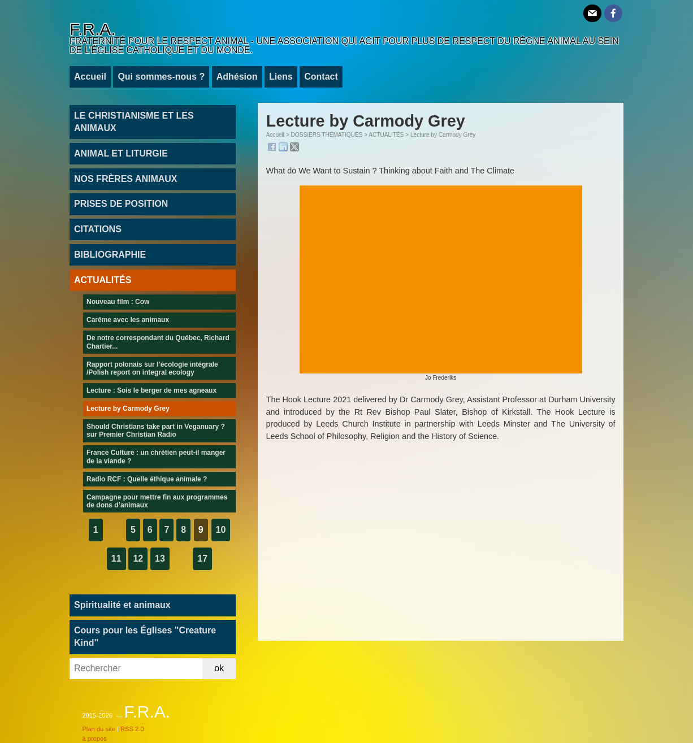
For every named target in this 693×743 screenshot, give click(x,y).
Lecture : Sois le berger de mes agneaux (151, 390)
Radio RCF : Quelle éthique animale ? (146, 479)
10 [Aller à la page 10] (221, 530)
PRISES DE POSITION (121, 203)
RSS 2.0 (132, 728)
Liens (281, 76)
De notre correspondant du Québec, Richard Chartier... (157, 342)
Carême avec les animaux (127, 320)
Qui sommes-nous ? (161, 76)
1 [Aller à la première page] (95, 530)
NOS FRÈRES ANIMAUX (125, 179)
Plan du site (98, 728)
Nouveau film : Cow (117, 302)
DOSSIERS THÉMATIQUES (327, 135)
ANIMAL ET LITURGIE (121, 153)
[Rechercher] (136, 668)
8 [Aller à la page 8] (183, 530)
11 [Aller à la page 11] (116, 558)
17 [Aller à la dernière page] (202, 558)
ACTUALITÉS (386, 135)
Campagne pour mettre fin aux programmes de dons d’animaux (156, 501)
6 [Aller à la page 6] (150, 530)
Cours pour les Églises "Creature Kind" (145, 636)
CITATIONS (98, 229)
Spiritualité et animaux (122, 605)
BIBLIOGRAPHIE (110, 254)
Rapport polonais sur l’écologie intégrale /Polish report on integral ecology (152, 368)
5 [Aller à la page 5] (133, 530)
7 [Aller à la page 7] (166, 530)
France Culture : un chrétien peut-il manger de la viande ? (156, 456)
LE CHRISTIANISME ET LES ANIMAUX (134, 122)
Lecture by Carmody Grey (128, 408)
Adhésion (237, 76)
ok (219, 668)
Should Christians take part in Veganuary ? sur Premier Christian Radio (155, 430)
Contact (321, 76)
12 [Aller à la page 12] (138, 558)
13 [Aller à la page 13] (160, 558)
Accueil (90, 76)
